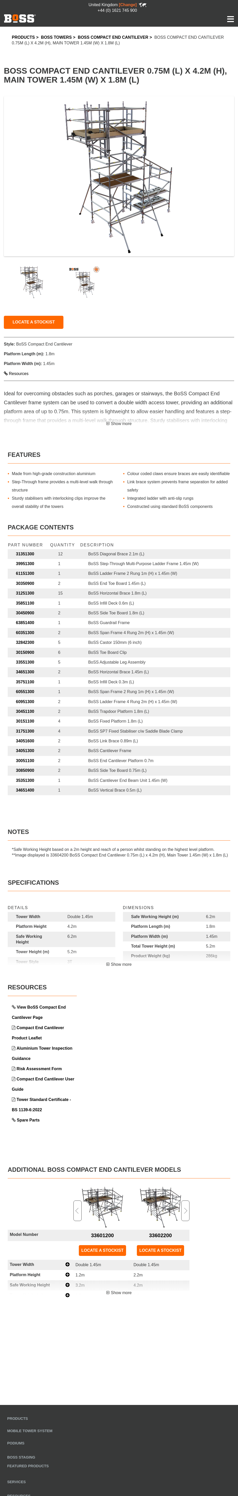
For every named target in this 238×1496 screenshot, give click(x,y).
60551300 (25, 692)
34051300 (25, 751)
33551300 (25, 662)
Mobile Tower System (29, 1431)
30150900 (25, 652)
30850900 (25, 770)
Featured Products (28, 1466)
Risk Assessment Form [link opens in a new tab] (39, 1069)
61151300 (25, 573)
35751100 (25, 682)
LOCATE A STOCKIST (34, 322)
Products (23, 37)
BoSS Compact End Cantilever (113, 37)
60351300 (25, 633)
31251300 (25, 593)
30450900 (25, 613)
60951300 (25, 702)
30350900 (25, 583)
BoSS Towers (56, 37)
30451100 (25, 711)
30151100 (25, 721)
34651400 (25, 790)
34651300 (25, 672)
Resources (16, 373)
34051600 (25, 741)
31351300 (25, 554)
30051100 (25, 761)
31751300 (25, 731)
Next (185, 1210)
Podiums (15, 1443)
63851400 (25, 623)
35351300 (25, 780)
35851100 (25, 603)
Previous (77, 1210)
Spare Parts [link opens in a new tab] (28, 1120)
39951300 (25, 564)
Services (16, 1482)
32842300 (25, 642)
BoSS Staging (21, 1457)
